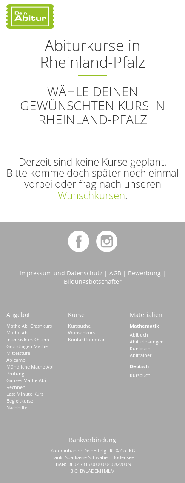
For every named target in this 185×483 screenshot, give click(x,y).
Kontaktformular (86, 339)
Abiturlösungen (147, 341)
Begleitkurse (19, 400)
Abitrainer (140, 355)
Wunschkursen (91, 195)
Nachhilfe (16, 407)
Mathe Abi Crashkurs (29, 326)
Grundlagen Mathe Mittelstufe (27, 349)
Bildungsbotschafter (93, 281)
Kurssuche (79, 326)
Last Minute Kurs (24, 394)
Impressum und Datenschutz (61, 273)
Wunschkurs (81, 332)
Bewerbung (144, 273)
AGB (115, 273)
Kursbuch (140, 348)
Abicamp (16, 360)
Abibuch (139, 335)
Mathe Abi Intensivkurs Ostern (27, 336)
